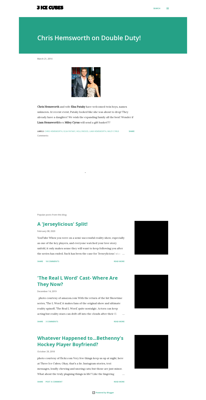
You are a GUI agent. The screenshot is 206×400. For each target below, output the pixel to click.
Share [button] (132, 131)
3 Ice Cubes (50, 8)
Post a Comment (54, 381)
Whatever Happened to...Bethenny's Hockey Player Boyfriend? (80, 341)
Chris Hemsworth (53, 131)
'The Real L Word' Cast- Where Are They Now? (77, 281)
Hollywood (82, 131)
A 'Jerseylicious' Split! (62, 224)
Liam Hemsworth (97, 131)
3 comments (52, 321)
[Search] (156, 8)
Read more (119, 261)
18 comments (52, 261)
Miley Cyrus (113, 131)
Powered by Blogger (103, 392)
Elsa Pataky (69, 131)
